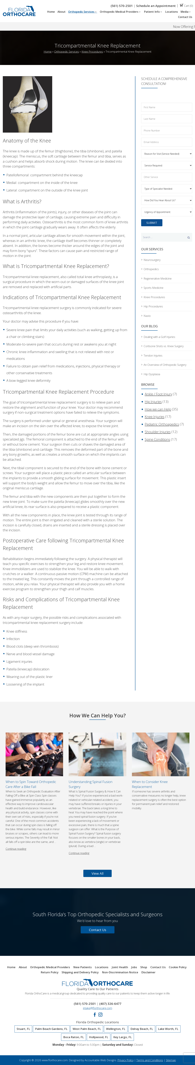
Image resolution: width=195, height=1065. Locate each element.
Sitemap (171, 1060)
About (61, 12)
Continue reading (16, 849)
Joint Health (120, 967)
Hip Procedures (153, 306)
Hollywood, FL (98, 1037)
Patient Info (153, 12)
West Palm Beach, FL (87, 1028)
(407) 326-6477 (110, 1004)
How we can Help (158, 409)
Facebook (95, 1015)
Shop (143, 967)
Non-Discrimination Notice (120, 972)
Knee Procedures (92, 51)
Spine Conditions (157, 439)
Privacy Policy (125, 1060)
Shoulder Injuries (158, 431)
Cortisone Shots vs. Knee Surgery (164, 346)
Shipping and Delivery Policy (80, 972)
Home (51, 12)
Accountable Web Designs (100, 1060)
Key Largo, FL (122, 1037)
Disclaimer (148, 972)
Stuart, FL (23, 1028)
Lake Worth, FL (168, 1028)
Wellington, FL (115, 1028)
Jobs (134, 967)
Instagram (100, 1015)
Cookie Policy (178, 967)
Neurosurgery (152, 260)
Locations (171, 12)
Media (186, 12)
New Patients (82, 967)
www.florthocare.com (55, 1060)
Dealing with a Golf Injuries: (160, 337)
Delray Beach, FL (141, 1028)
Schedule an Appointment (156, 6)
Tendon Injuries (153, 355)
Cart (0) (186, 6)
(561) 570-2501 (122, 6)
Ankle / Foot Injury (158, 394)
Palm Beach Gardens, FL (51, 1028)
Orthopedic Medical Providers (120, 12)
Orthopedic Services (82, 12)
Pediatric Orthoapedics (162, 424)
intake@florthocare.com (97, 1008)
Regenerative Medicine (158, 278)
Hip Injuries (153, 401)
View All (97, 873)
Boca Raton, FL (73, 1037)
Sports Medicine (153, 288)
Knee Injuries (154, 416)
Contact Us (185, 17)
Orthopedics (151, 269)
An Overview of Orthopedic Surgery (165, 365)
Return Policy (49, 972)
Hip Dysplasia (152, 374)
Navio (147, 316)
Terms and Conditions (149, 1060)
